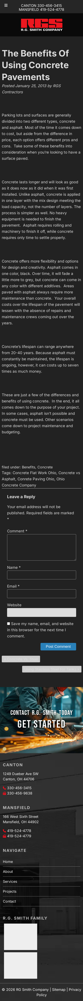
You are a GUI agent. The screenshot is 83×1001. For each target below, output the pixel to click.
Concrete (45, 467)
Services (10, 881)
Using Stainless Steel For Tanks (50, 669)
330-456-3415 (19, 788)
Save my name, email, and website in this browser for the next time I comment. (40, 630)
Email (13, 586)
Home (8, 861)
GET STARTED (41, 724)
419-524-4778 (19, 830)
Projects (9, 891)
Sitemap (59, 989)
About (8, 871)
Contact (9, 901)
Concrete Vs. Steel (22, 659)
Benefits (28, 467)
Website (14, 605)
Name (14, 567)
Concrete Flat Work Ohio (34, 473)
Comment (17, 531)
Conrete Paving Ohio (35, 479)
